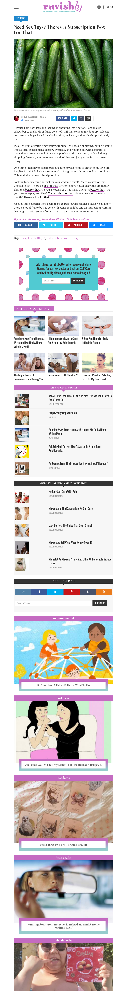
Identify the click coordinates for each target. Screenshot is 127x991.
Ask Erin (63, 698)
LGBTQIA (39, 238)
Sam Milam (52, 417)
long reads (63, 857)
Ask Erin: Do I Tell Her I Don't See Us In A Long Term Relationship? (75, 449)
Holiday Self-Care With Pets (63, 492)
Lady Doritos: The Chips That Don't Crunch (70, 525)
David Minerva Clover (56, 404)
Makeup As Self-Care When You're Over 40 (70, 542)
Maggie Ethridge (54, 438)
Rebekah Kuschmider (29, 116)
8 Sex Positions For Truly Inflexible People (95, 341)
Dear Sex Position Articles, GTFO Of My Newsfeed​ (96, 377)
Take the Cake (63, 940)
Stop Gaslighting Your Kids (63, 413)
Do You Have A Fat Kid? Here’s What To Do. (63, 685)
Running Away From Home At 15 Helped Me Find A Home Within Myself (29, 343)
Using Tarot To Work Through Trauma (63, 844)
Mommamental (63, 618)
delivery (74, 238)
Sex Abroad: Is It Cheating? (63, 375)
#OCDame (63, 778)
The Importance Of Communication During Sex (28, 377)
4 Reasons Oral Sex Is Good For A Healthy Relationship (63, 341)
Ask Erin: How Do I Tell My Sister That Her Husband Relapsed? (63, 765)
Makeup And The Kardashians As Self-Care (71, 509)
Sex (24, 238)
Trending (21, 18)
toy (30, 238)
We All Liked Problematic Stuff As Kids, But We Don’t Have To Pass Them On (80, 398)
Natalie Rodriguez (54, 468)
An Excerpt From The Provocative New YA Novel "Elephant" (78, 464)
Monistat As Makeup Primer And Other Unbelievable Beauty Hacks (80, 561)
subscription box (57, 238)
